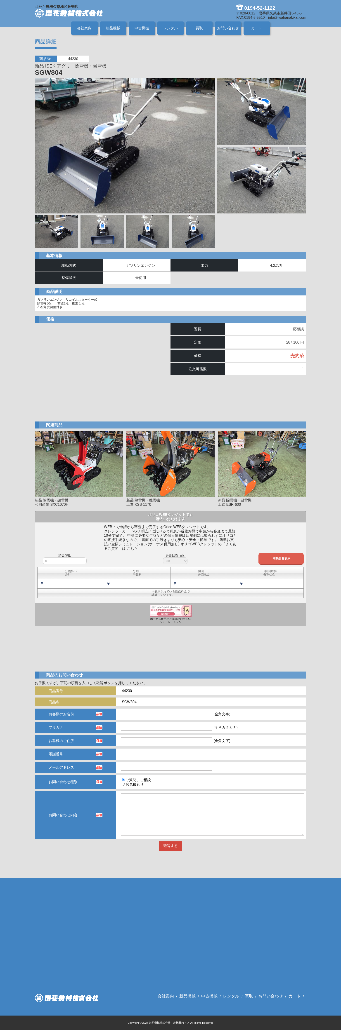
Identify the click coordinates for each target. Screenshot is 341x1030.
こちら (132, 548)
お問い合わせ (228, 28)
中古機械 (142, 28)
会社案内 (84, 28)
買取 (199, 28)
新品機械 (113, 28)
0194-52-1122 (259, 8)
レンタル (170, 28)
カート (256, 28)
